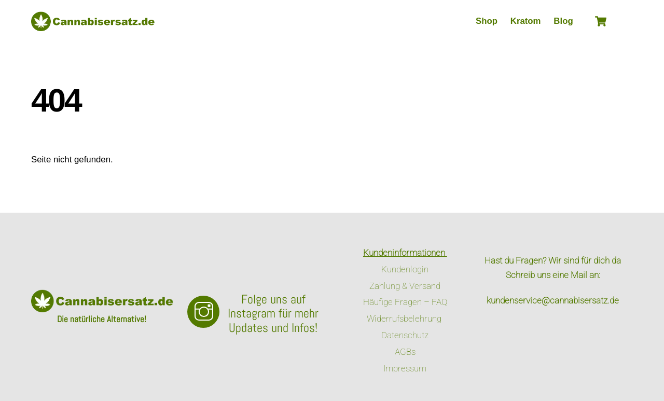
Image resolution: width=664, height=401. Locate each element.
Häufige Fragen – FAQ (405, 302)
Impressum (404, 368)
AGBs (405, 352)
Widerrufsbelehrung (405, 318)
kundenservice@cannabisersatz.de (553, 300)
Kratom (525, 21)
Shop (486, 21)
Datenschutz (404, 335)
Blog (563, 21)
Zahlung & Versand (404, 286)
